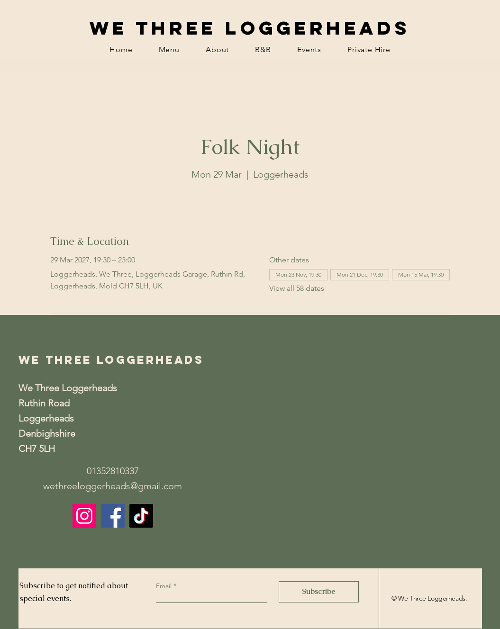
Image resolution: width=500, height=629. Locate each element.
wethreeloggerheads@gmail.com (112, 486)
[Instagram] (84, 516)
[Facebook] (113, 516)
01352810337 (113, 470)
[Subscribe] (319, 591)
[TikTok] (141, 516)
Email (164, 586)
